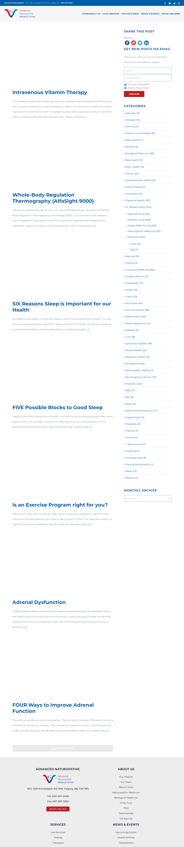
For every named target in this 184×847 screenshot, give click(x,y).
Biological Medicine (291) (139, 153)
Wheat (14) (131, 477)
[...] (85, 117)
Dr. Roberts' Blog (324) (138, 207)
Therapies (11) (132, 424)
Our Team (126, 782)
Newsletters (126, 842)
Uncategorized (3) (135, 457)
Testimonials (126, 813)
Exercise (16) (132, 256)
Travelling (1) (132, 451)
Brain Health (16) (134, 167)
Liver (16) (130, 336)
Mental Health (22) (136, 350)
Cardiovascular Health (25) (140, 180)
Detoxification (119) (139, 214)
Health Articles (126, 837)
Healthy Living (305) (139, 219)
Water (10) (131, 471)
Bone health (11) (134, 160)
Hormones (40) (134, 303)
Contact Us (126, 818)
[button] (179, 14)
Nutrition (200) (136, 237)
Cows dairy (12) (133, 193)
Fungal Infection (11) (136, 276)
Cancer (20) (132, 173)
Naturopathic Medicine (125, 792)
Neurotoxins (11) (137, 444)
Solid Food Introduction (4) (141, 410)
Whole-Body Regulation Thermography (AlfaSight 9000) (53, 198)
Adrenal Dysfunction (39, 602)
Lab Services (58, 832)
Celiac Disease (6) (135, 187)
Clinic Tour (126, 802)
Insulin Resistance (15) (137, 323)
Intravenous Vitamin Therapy (49, 92)
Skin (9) (129, 397)
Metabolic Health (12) (137, 357)
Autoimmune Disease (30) (140, 133)
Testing (58, 837)
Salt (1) (134, 249)
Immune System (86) (137, 310)
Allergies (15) (132, 120)
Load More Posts (62, 748)
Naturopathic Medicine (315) (144, 231)
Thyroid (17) (132, 430)
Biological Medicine (126, 797)
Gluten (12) (131, 289)
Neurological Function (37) (140, 377)
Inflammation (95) (135, 316)
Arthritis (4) (131, 126)
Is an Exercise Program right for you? (60, 505)
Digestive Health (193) (137, 200)
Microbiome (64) (135, 363)
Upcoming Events (126, 832)
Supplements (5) (134, 417)
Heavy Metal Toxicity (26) (142, 225)
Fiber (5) (135, 244)
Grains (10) (131, 296)
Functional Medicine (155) (140, 269)
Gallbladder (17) (134, 283)
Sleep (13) (130, 404)
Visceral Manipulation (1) (139, 464)
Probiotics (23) (133, 383)
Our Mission (126, 776)
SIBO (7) (130, 390)
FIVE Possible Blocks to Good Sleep (57, 407)
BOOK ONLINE (57, 809)
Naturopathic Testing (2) (139, 370)
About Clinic (126, 787)
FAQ (126, 808)
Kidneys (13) (132, 330)
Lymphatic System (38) (138, 343)
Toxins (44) (131, 437)
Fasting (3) (131, 263)
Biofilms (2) (131, 146)
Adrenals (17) (132, 113)
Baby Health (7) (134, 140)
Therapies (58, 842)
